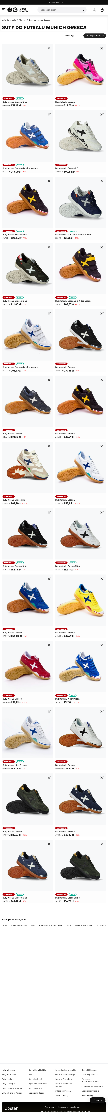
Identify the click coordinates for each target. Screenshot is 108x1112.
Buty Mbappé (8, 1083)
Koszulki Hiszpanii (89, 1070)
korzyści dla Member (54, 2)
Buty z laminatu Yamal (12, 1088)
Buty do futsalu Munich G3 (15, 925)
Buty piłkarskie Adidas (12, 1093)
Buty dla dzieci (35, 1079)
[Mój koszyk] (102, 10)
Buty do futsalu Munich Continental (47, 925)
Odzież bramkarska (90, 1091)
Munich (22, 20)
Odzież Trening (61, 1095)
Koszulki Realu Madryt (65, 1074)
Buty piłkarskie (8, 1070)
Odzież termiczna (63, 1091)
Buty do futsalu (9, 20)
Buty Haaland (8, 1079)
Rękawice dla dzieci (37, 1083)
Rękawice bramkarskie (65, 1070)
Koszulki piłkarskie (90, 1074)
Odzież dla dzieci (36, 1093)
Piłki (30, 1074)
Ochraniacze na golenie (92, 1086)
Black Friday (87, 1095)
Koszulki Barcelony (63, 1079)
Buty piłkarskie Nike (37, 1070)
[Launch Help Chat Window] (97, 1100)
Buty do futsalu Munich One (79, 925)
